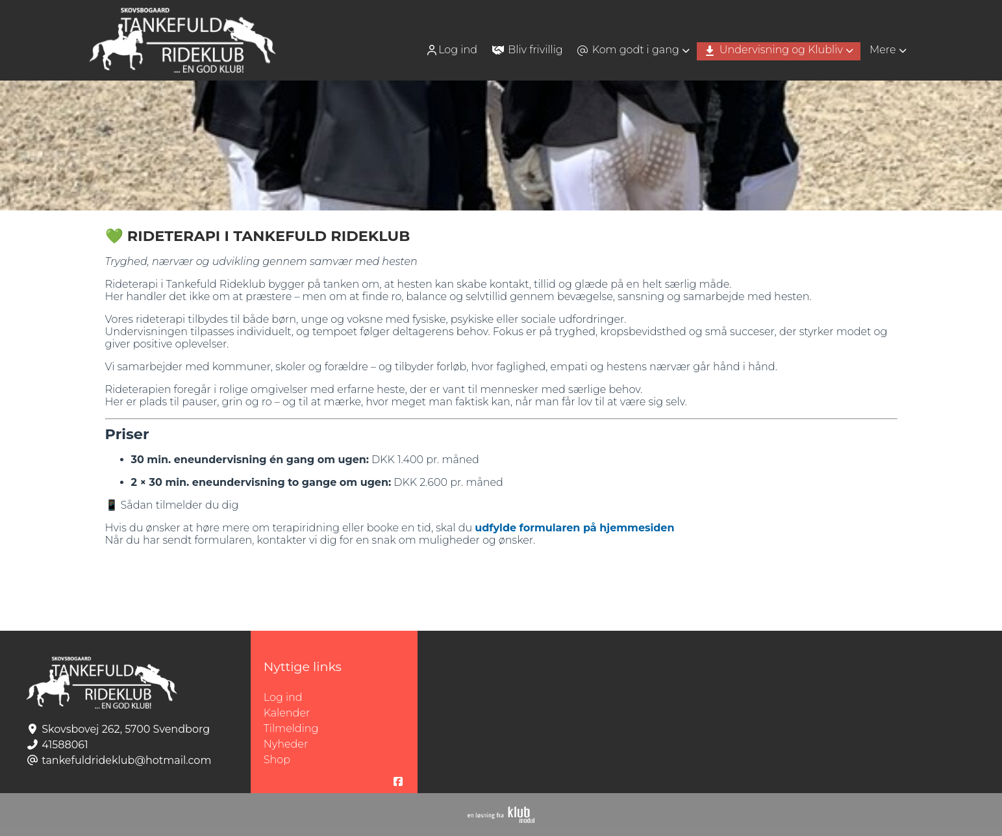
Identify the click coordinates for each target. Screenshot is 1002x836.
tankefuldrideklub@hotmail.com (126, 760)
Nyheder (286, 744)
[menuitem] (452, 50)
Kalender (287, 713)
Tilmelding (291, 728)
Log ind (451, 50)
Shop (277, 760)
